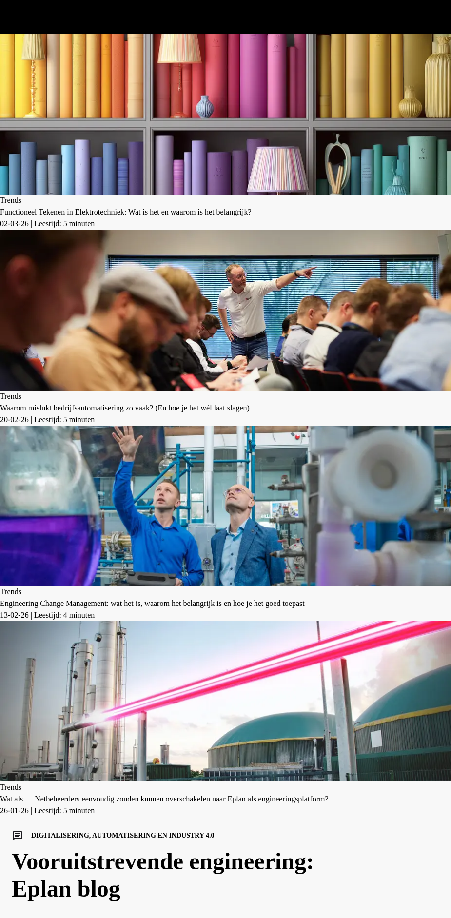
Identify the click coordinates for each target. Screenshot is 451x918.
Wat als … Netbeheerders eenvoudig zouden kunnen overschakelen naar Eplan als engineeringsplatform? (164, 799)
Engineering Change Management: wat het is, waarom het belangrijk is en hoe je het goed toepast (152, 603)
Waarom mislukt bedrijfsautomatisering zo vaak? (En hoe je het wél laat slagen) (125, 408)
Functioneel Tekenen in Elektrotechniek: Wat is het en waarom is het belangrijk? (126, 212)
